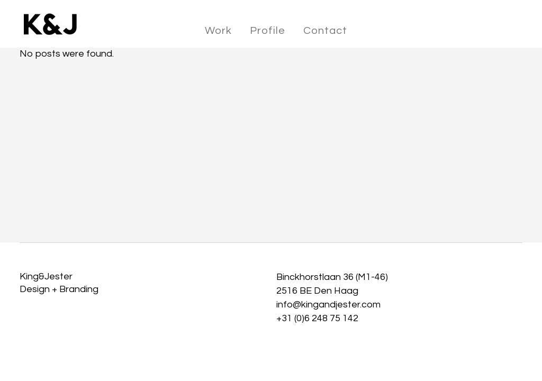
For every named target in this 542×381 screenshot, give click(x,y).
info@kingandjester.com (328, 305)
